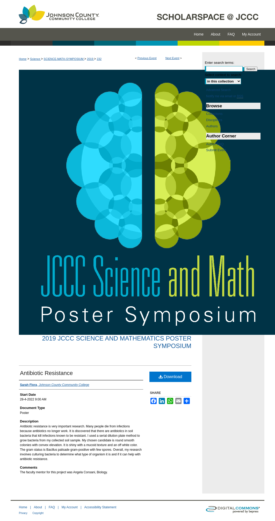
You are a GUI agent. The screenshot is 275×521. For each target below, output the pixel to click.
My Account (70, 507)
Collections (214, 114)
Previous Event (147, 58)
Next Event (172, 58)
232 (99, 58)
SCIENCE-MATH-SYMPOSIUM (64, 58)
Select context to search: (223, 75)
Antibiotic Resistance (46, 373)
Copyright (38, 513)
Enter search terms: (219, 63)
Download (170, 376)
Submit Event (216, 150)
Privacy (23, 513)
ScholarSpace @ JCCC (184, 14)
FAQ (52, 507)
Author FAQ (215, 144)
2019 (90, 58)
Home (22, 58)
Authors (212, 126)
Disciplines (214, 120)
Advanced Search (218, 90)
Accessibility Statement (100, 507)
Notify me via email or (224, 96)
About (38, 507)
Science (35, 58)
